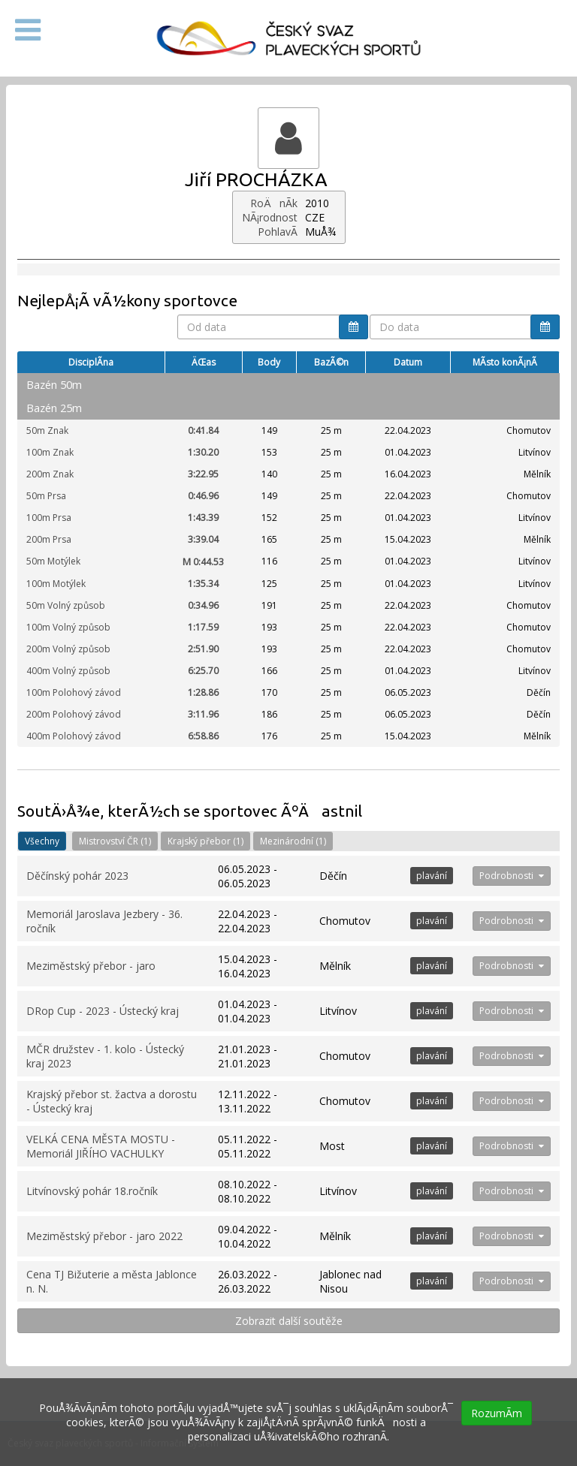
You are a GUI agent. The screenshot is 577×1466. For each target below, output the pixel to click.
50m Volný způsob (65, 605)
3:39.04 (203, 539)
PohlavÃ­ (278, 231)
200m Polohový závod (73, 714)
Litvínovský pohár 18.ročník (92, 1191)
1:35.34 (203, 583)
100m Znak (50, 452)
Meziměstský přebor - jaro (91, 966)
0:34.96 (203, 605)
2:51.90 (203, 649)
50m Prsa (46, 495)
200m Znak (50, 474)
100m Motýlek (56, 583)
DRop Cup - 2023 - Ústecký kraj (102, 1011)
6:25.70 (203, 670)
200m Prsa (48, 539)
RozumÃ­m (496, 1413)
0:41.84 (203, 430)
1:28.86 (203, 692)
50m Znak (47, 430)
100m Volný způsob (68, 627)
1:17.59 (203, 627)
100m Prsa (48, 517)
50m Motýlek (53, 561)
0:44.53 (203, 561)
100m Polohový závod (73, 692)
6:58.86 (203, 736)
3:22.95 (203, 474)
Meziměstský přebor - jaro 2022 (104, 1236)
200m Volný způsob (68, 649)
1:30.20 (203, 452)
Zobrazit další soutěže (289, 1321)
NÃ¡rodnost (270, 217)
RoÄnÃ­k (274, 203)
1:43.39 (203, 517)
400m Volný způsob (68, 670)
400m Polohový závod (73, 736)
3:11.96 (203, 714)
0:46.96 (203, 495)
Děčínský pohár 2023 (77, 875)
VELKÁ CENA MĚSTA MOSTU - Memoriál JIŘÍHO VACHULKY (100, 1146)
